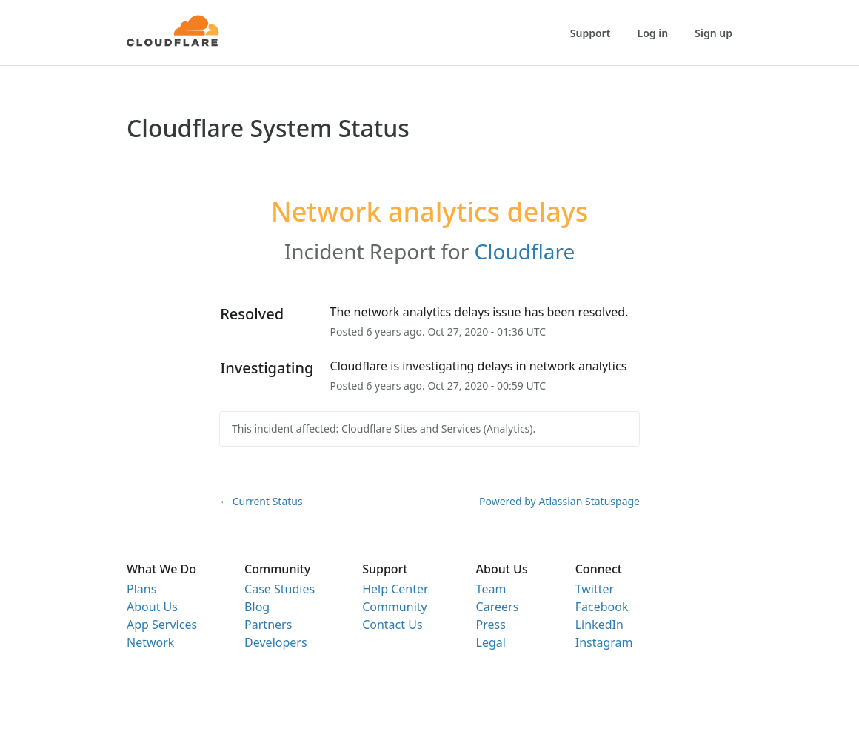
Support (590, 33)
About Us (152, 607)
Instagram (604, 642)
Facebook (602, 607)
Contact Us (392, 624)
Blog (257, 607)
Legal (491, 642)
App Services (162, 624)
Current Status (261, 501)
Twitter (594, 589)
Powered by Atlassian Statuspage (559, 501)
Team (491, 589)
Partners (268, 624)
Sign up (713, 33)
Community (394, 607)
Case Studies (279, 589)
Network (150, 642)
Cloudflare (525, 251)
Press (491, 624)
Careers (497, 607)
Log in (653, 33)
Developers (275, 642)
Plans (141, 589)
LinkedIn (599, 624)
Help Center (395, 589)
